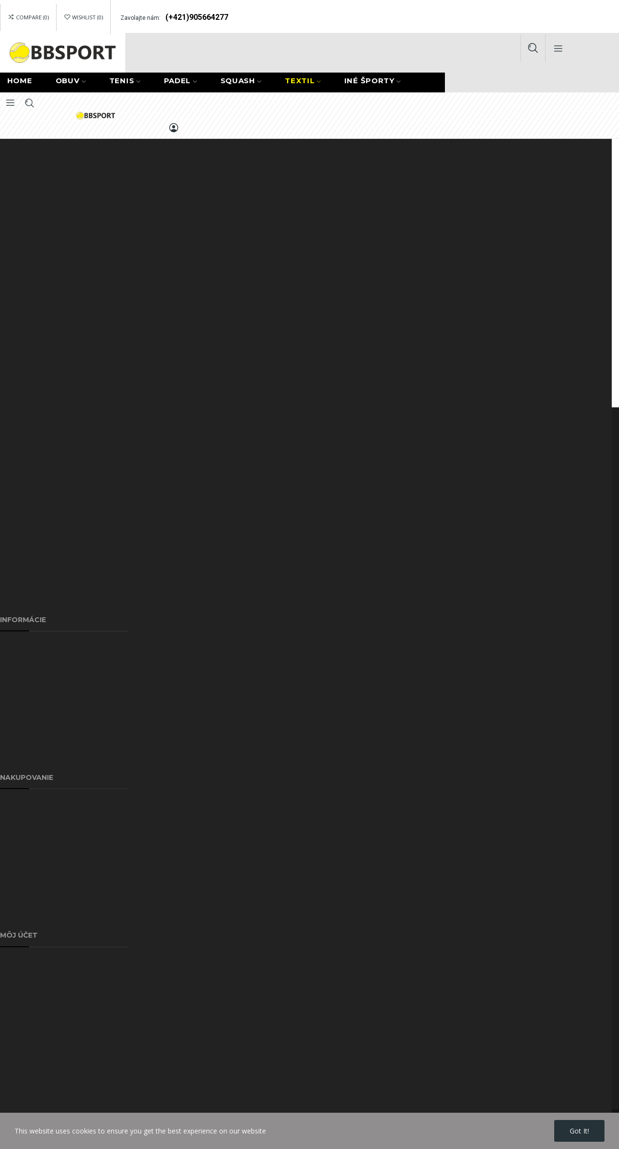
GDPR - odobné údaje (34, 1051)
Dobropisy (16, 1006)
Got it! (579, 1130)
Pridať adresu (21, 962)
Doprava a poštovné (32, 646)
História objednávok (31, 984)
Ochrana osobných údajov (41, 690)
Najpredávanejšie (27, 870)
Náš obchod (19, 757)
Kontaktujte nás (25, 712)
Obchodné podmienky (34, 915)
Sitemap (13, 735)
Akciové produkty (27, 826)
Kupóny (12, 1028)
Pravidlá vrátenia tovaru (37, 1073)
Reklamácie (18, 803)
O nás (9, 668)
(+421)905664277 (196, 17)
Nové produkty (23, 848)
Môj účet (14, 892)
